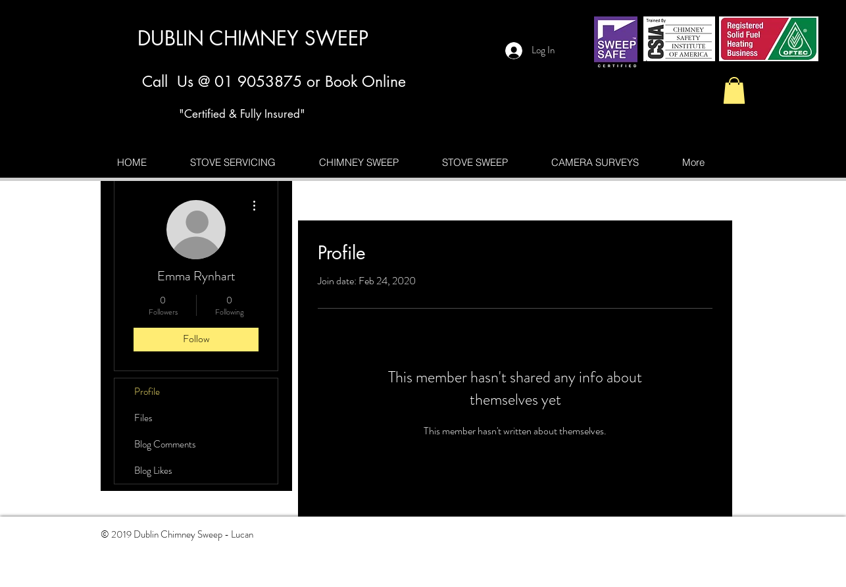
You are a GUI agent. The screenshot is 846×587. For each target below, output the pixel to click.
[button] (734, 90)
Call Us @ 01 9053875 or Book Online (274, 81)
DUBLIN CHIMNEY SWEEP (252, 38)
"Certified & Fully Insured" (242, 114)
